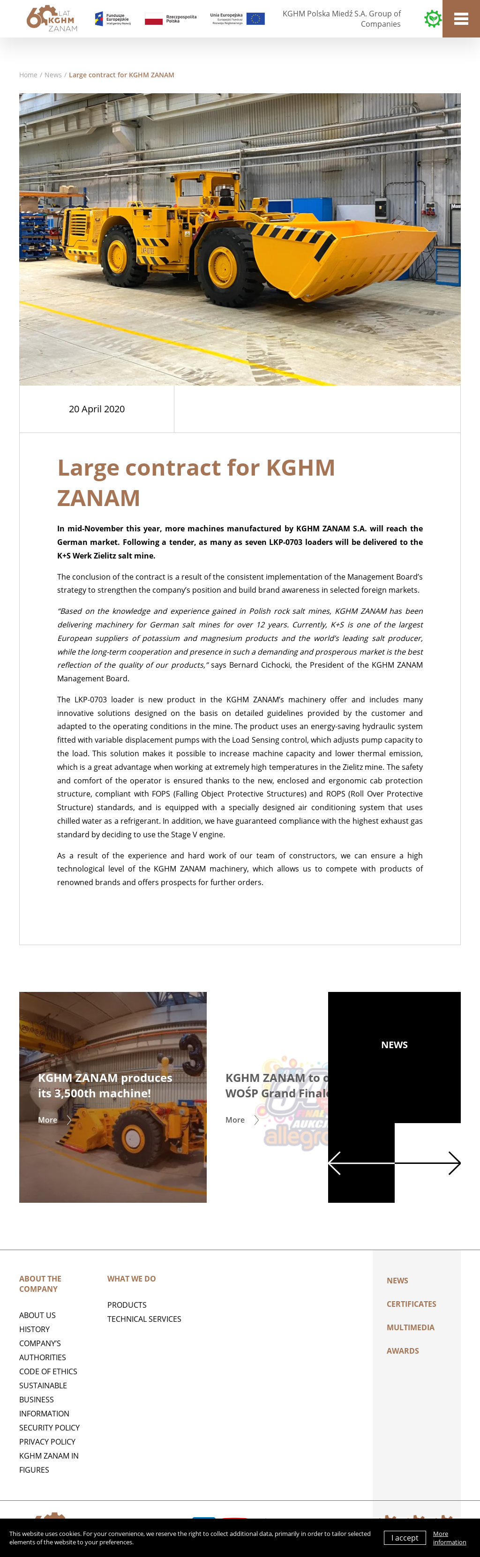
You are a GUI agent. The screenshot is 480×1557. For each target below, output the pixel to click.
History (34, 1329)
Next (428, 1163)
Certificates (411, 1304)
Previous (361, 1163)
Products (127, 1305)
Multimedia (411, 1327)
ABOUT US (37, 1315)
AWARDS (403, 1351)
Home (28, 74)
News (53, 74)
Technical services (144, 1319)
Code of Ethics (48, 1371)
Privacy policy (47, 1442)
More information (449, 1537)
